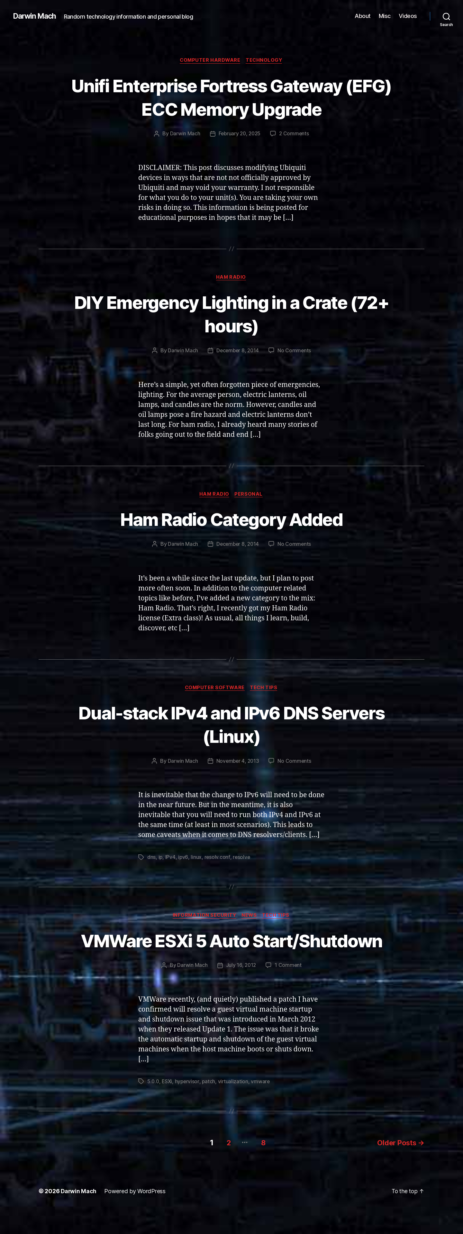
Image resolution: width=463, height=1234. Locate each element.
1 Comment (288, 991)
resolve (242, 859)
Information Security (203, 918)
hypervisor (188, 1107)
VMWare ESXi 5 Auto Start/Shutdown (231, 954)
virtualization (235, 1107)
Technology (265, 61)
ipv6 (183, 859)
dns (151, 859)
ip (161, 859)
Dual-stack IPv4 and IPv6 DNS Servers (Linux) (231, 726)
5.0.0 (153, 1107)
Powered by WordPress (135, 1215)
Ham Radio (231, 278)
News (250, 918)
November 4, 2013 (237, 763)
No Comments (295, 351)
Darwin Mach (36, 16)
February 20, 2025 (239, 134)
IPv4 (171, 859)
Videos (408, 16)
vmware (262, 1107)
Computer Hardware (210, 61)
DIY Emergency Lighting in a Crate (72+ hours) (231, 314)
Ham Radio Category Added (231, 520)
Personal (250, 496)
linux (196, 859)
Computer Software (214, 689)
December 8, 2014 (237, 351)
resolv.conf (218, 859)
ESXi (167, 1107)
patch (210, 1107)
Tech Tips (265, 689)
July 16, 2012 (241, 991)
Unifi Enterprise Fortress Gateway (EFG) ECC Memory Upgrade (231, 97)
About (363, 16)
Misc (385, 16)
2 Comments (295, 134)
